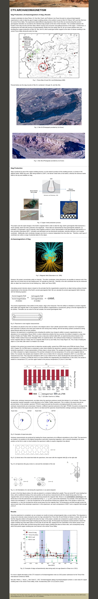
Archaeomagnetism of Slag (34, 15)
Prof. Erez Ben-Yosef (22, 594)
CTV (13, 10)
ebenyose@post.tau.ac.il (16, 596)
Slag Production (17, 15)
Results (48, 15)
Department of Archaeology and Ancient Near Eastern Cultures (51, 594)
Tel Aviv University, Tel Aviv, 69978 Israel (75, 594)
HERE (27, 576)
